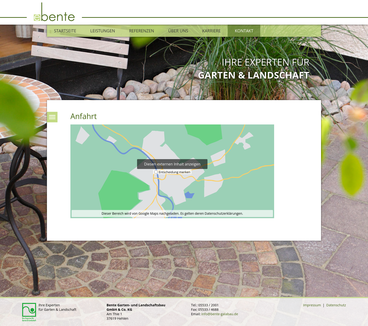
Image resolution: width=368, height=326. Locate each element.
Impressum (312, 305)
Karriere (211, 31)
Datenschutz (336, 305)
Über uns (178, 31)
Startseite (65, 31)
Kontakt (244, 31)
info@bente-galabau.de (219, 314)
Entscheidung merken (174, 172)
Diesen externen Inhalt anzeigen (172, 164)
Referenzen (141, 31)
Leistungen (102, 31)
